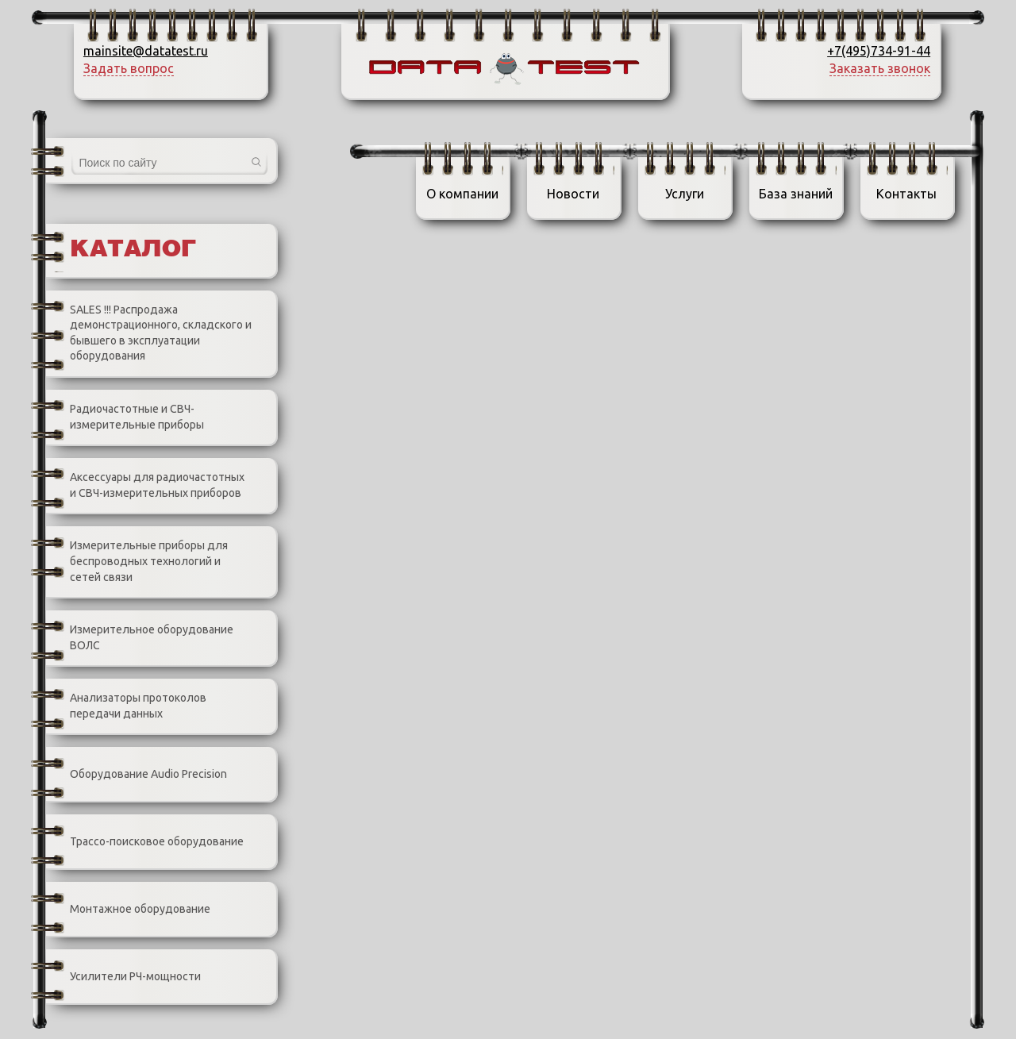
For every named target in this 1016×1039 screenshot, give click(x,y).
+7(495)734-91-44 (878, 51)
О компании (462, 194)
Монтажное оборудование (128, 909)
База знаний (796, 194)
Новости (573, 194)
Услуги (684, 194)
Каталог (133, 250)
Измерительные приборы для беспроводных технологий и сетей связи (137, 562)
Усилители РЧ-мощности (123, 977)
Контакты (906, 194)
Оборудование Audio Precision (136, 774)
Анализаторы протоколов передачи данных (126, 706)
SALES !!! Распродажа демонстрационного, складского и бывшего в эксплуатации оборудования (149, 333)
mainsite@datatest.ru (145, 51)
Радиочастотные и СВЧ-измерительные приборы (125, 417)
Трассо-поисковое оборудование (145, 842)
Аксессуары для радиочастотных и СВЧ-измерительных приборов (145, 485)
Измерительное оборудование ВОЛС (139, 637)
